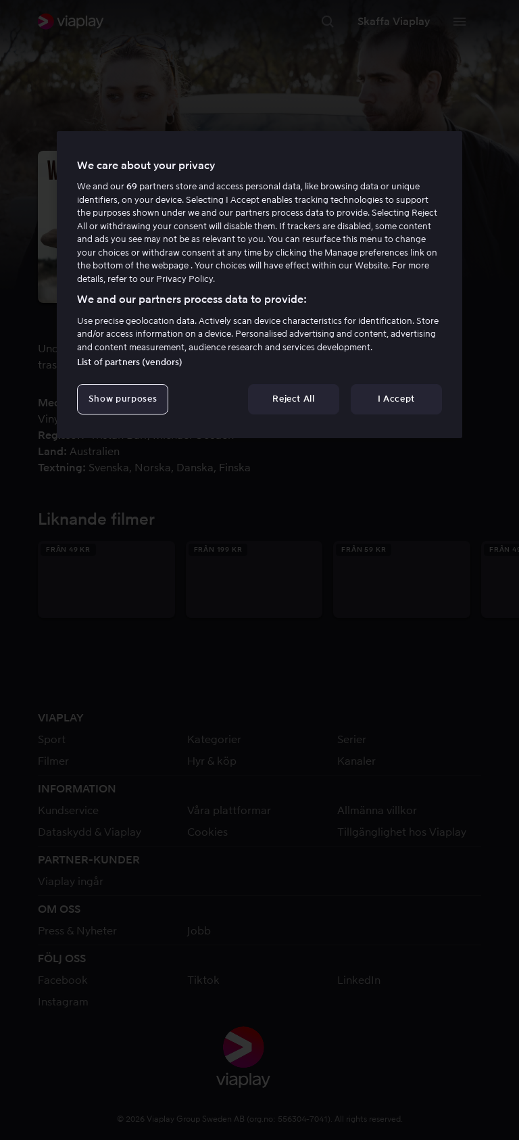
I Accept (396, 399)
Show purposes (123, 399)
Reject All (293, 399)
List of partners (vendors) (129, 362)
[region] (259, 284)
